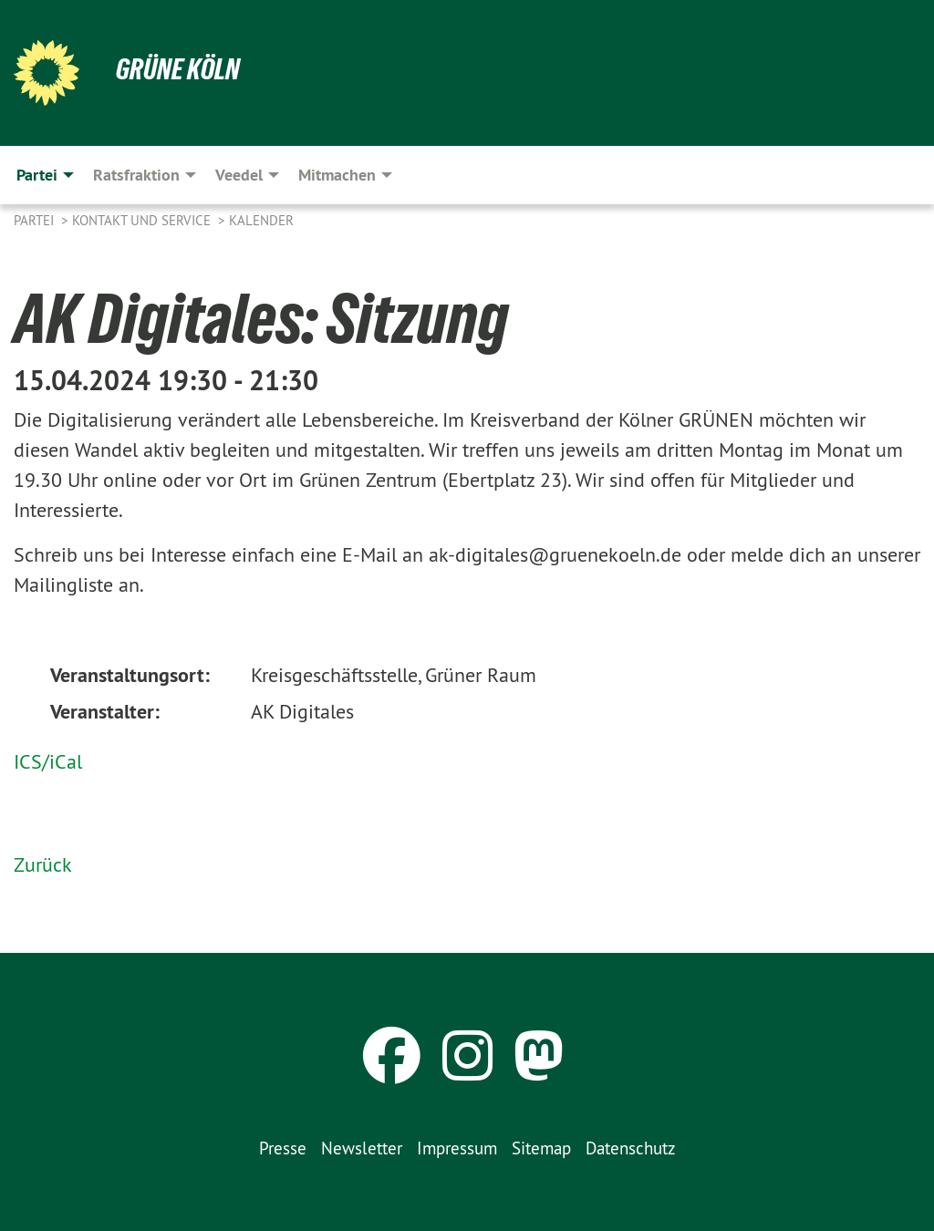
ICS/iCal (48, 761)
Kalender (261, 220)
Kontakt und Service (143, 220)
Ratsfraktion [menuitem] (136, 174)
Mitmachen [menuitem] (337, 174)
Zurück (43, 864)
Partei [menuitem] (36, 174)
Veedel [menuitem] (239, 174)
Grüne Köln (178, 69)
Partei (35, 220)
